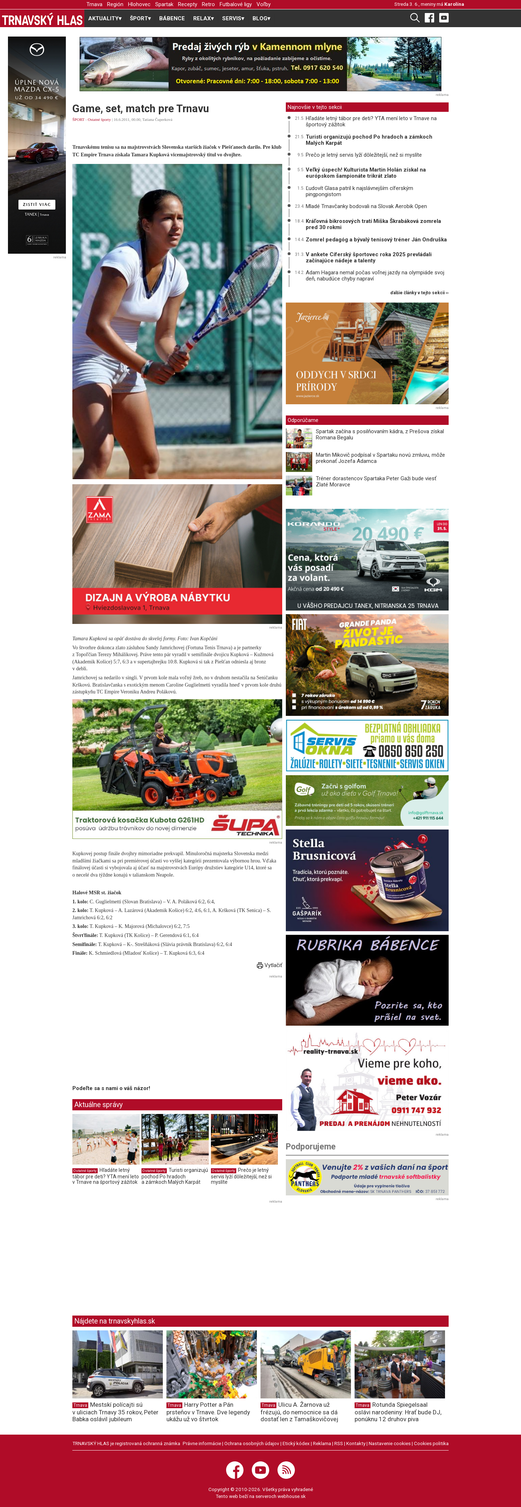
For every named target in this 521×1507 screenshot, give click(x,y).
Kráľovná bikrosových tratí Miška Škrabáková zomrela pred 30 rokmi (373, 224)
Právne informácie (202, 1443)
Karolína (454, 4)
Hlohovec (139, 4)
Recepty (187, 4)
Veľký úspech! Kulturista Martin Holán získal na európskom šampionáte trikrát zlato (366, 172)
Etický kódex (296, 1443)
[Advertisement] (133, 1031)
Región (115, 4)
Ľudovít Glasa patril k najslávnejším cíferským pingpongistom (359, 191)
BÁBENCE (172, 18)
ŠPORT (78, 119)
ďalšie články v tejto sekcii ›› (419, 293)
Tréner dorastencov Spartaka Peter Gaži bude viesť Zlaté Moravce (376, 481)
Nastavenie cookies (390, 1443)
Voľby (264, 4)
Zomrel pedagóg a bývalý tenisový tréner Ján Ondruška (376, 239)
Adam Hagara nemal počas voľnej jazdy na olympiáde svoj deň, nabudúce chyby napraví (375, 275)
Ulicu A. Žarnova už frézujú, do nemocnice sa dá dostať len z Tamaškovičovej (299, 1412)
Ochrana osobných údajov (251, 1443)
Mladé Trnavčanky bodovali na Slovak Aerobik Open (366, 206)
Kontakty (355, 1443)
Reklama (322, 1443)
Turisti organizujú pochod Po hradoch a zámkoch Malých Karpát (174, 1176)
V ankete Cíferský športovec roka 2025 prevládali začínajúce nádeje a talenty (369, 257)
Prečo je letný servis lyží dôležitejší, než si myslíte (241, 1176)
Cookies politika (431, 1443)
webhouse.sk (292, 1496)
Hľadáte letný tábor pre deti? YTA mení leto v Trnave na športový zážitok (105, 1176)
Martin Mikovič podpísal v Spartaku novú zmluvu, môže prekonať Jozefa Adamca (380, 458)
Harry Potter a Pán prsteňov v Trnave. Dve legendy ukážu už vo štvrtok (208, 1412)
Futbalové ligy (236, 4)
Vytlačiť (269, 965)
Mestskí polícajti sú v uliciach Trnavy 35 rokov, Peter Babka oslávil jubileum (115, 1412)
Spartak (164, 4)
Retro (208, 4)
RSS (338, 1443)
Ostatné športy (99, 119)
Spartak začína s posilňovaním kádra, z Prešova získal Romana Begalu (380, 434)
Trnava (94, 4)
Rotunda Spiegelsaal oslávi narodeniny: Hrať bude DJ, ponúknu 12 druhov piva (398, 1412)
